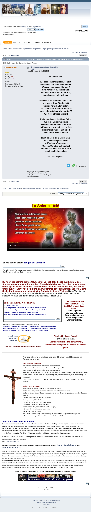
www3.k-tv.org (13, 336)
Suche (6, 263)
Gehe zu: (54, 194)
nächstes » (84, 52)
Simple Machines (55, 500)
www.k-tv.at (14, 340)
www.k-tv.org (13, 338)
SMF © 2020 (45, 500)
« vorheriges (76, 52)
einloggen (24, 27)
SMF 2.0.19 (36, 500)
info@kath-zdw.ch (12, 441)
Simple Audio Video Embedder (46, 502)
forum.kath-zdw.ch (11, 447)
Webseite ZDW (31, 15)
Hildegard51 (11, 67)
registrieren (37, 27)
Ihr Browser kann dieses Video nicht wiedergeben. (45, 229)
